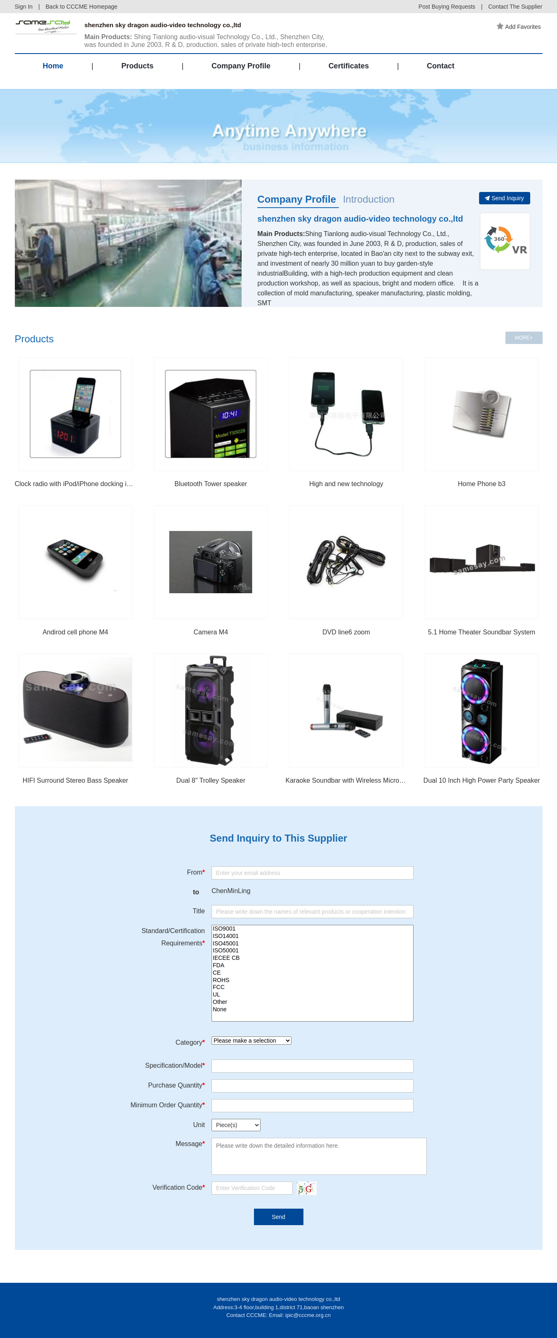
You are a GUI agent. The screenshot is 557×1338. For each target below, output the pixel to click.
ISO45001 (312, 943)
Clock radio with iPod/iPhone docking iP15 (75, 483)
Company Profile (241, 72)
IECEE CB (312, 958)
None (312, 1009)
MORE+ (524, 338)
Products (137, 72)
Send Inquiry (504, 198)
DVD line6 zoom (346, 632)
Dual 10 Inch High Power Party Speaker (481, 780)
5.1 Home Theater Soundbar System (481, 632)
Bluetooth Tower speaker (210, 483)
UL (312, 995)
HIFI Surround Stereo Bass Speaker (75, 780)
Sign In (24, 6)
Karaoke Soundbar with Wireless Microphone (346, 780)
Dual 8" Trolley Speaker (210, 780)
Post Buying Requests (446, 6)
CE (312, 973)
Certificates (349, 72)
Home (53, 72)
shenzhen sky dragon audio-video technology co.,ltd (360, 218)
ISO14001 (312, 936)
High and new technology (346, 483)
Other (312, 1002)
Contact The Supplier (515, 6)
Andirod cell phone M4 (75, 632)
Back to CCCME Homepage (82, 6)
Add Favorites (520, 26)
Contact (440, 72)
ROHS (312, 980)
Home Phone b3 (481, 483)
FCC (312, 987)
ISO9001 (312, 929)
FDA (312, 965)
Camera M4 (210, 632)
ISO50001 (312, 950)
